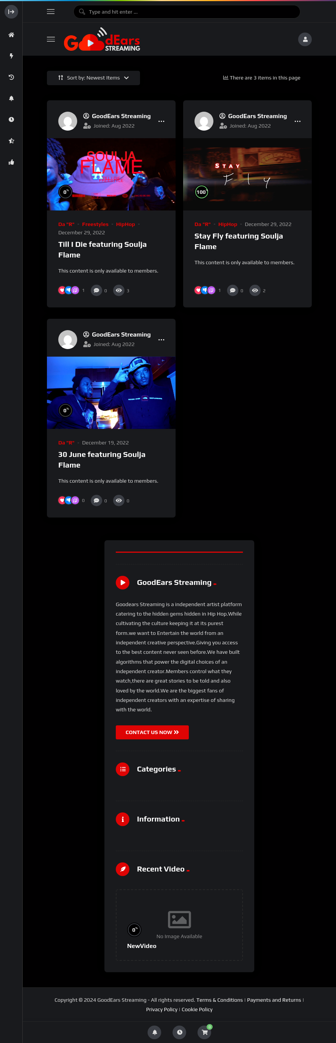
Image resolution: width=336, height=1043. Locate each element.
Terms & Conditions (219, 1000)
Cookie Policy (197, 1009)
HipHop (125, 224)
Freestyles (95, 224)
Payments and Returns (274, 1000)
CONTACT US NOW (152, 732)
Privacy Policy (161, 1009)
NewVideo (141, 945)
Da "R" (66, 224)
